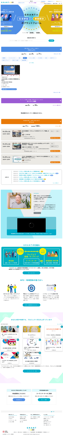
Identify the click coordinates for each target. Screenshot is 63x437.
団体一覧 (21, 421)
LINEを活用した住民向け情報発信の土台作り (10, 79)
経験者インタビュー (47, 418)
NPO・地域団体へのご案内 (35, 417)
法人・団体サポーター (47, 425)
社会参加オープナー (47, 423)
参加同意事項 (32, 432)
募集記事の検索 (22, 418)
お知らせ (15, 432)
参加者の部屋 (46, 420)
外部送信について (46, 432)
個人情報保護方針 (39, 432)
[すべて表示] (31, 62)
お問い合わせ (20, 432)
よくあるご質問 (11, 421)
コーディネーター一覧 (12, 420)
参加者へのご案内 (23, 417)
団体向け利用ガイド (34, 418)
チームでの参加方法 (23, 420)
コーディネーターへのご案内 (49, 417)
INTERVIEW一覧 (37, 213)
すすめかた (10, 418)
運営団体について (26, 432)
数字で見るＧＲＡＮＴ (47, 421)
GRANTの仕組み (11, 417)
